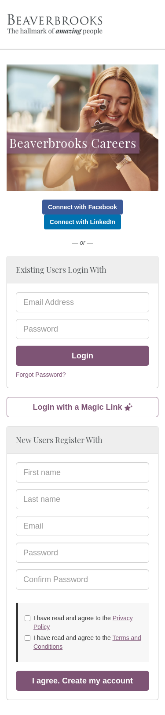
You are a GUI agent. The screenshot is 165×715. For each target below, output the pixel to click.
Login (82, 355)
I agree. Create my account (82, 680)
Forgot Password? (41, 374)
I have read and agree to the (79, 622)
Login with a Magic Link (82, 407)
